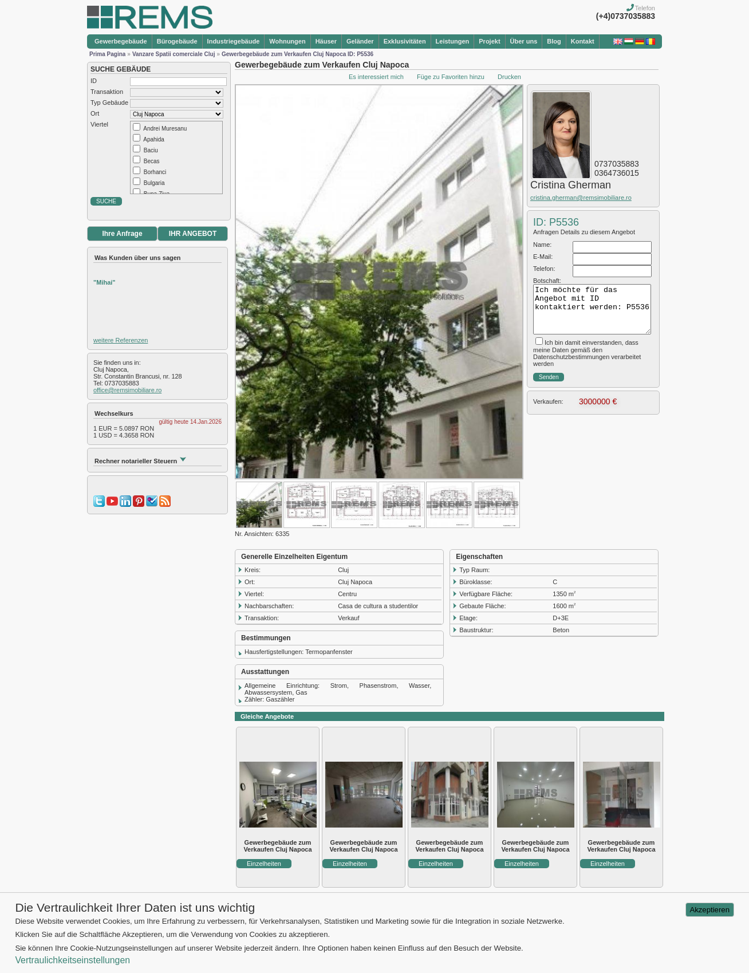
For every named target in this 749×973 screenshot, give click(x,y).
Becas (152, 161)
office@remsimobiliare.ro (127, 390)
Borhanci (155, 172)
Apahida (153, 139)
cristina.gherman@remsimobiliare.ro (581, 197)
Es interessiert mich (376, 76)
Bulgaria (154, 183)
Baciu (151, 150)
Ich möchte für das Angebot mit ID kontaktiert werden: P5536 (592, 309)
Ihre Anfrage (122, 234)
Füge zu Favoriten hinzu (450, 76)
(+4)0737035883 (625, 16)
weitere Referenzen (120, 340)
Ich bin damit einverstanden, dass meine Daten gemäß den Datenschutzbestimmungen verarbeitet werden (587, 353)
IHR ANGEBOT (193, 234)
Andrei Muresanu (165, 128)
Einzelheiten (264, 863)
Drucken (509, 76)
